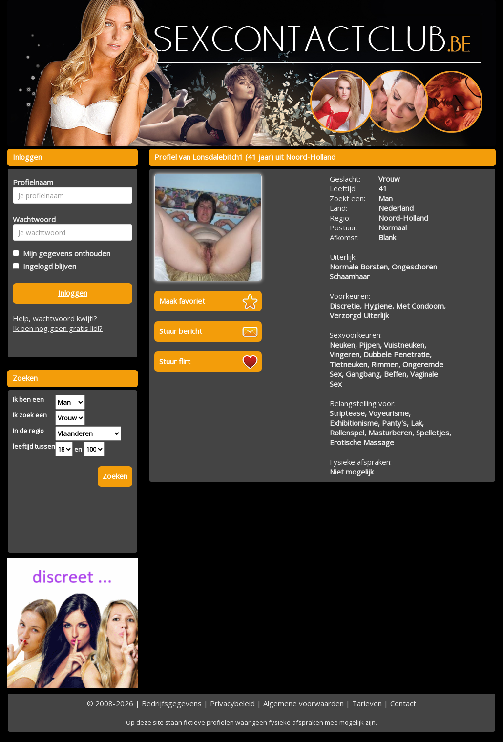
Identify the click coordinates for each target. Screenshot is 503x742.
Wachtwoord (31, 219)
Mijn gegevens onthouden (64, 253)
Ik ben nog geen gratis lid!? (58, 328)
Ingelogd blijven (47, 266)
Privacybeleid (232, 703)
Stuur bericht (180, 331)
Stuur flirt (174, 361)
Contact (403, 703)
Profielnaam (31, 182)
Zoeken (115, 476)
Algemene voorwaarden (303, 703)
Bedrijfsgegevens (172, 703)
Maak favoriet (182, 301)
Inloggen (72, 293)
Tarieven (367, 703)
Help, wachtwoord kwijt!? (55, 318)
